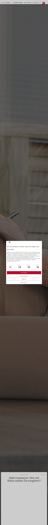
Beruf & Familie (27, 2)
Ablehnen (24, 279)
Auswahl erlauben (24, 276)
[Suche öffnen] (40, 2)
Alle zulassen (24, 272)
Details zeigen (23, 282)
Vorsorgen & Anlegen (18, 2)
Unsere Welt (35, 2)
